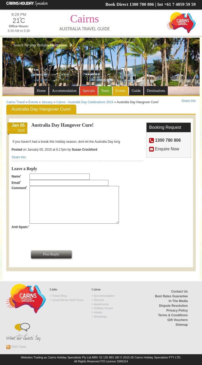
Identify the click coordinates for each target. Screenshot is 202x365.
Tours (105, 91)
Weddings (100, 316)
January (47, 102)
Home (41, 91)
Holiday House (103, 308)
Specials (89, 91)
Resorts (99, 300)
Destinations (156, 91)
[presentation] (69, 235)
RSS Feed (16, 347)
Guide (136, 91)
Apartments (101, 304)
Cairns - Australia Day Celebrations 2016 (84, 102)
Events (120, 91)
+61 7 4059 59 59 (180, 4)
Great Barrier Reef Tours (68, 300)
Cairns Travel (15, 102)
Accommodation (64, 91)
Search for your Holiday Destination (42, 45)
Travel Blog (59, 295)
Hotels (98, 312)
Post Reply (51, 254)
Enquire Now (167, 149)
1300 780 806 (141, 4)
